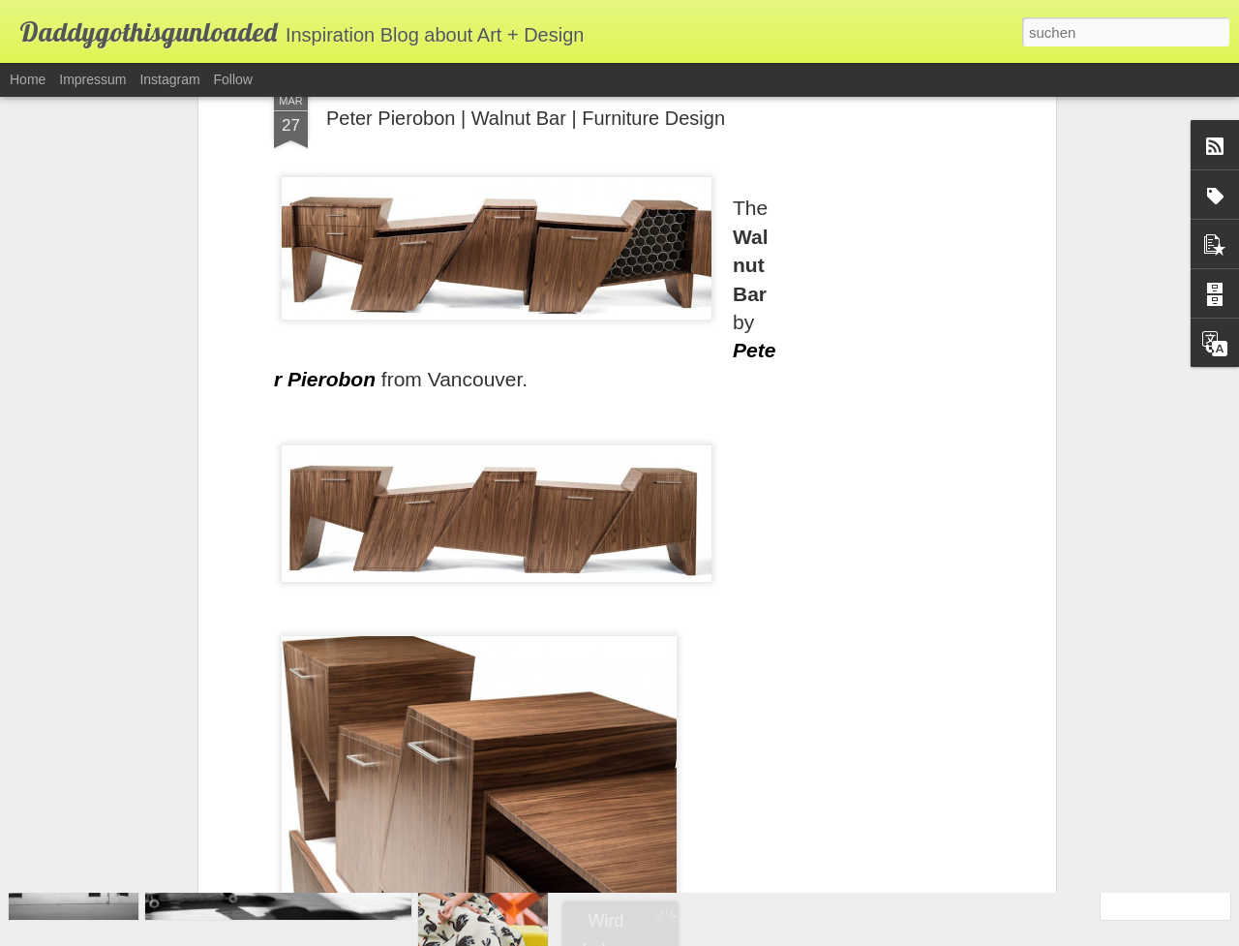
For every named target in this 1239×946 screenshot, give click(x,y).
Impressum (92, 79)
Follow (233, 79)
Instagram (169, 79)
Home (27, 79)
